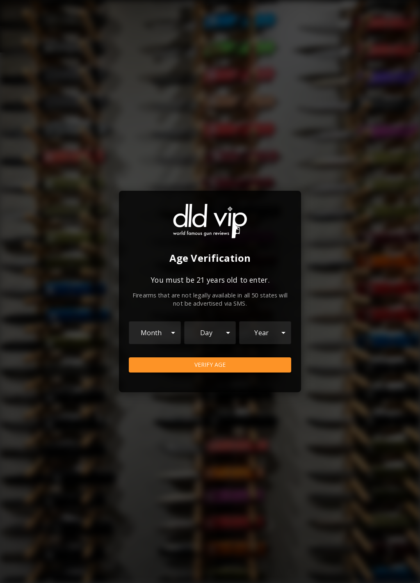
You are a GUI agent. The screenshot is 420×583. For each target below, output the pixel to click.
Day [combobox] (206, 332)
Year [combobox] (261, 332)
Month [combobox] (151, 332)
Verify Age (210, 365)
